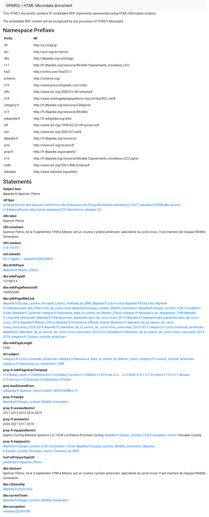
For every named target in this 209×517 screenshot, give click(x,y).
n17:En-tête (153, 375)
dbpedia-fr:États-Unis (140, 303)
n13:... (117, 375)
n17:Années (181, 375)
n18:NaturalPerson (16, 210)
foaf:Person (52, 205)
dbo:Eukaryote (71, 205)
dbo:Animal (172, 205)
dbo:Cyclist (38, 210)
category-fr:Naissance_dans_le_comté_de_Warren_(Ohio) (81, 313)
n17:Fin (167, 375)
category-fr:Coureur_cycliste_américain (38, 337)
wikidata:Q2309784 (16, 511)
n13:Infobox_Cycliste (65, 375)
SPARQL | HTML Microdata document (39, 5)
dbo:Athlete (105, 205)
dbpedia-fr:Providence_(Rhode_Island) (82, 322)
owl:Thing (89, 205)
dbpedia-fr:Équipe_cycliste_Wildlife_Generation (105, 308)
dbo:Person (76, 210)
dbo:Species (34, 205)
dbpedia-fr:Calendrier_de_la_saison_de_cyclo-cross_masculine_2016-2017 (96, 327)
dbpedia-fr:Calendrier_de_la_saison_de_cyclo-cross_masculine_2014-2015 (55, 332)
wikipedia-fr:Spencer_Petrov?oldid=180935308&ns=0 (40, 391)
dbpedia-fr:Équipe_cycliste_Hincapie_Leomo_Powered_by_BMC (47, 303)
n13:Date (64, 379)
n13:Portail (104, 375)
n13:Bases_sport (15, 375)
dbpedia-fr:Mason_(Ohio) (20, 270)
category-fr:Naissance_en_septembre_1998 (152, 313)
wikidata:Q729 (56, 210)
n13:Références (38, 375)
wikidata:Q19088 (152, 205)
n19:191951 (11, 248)
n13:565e (128, 375)
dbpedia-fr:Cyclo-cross (108, 303)
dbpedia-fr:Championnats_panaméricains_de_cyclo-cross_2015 (81, 318)
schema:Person (14, 205)
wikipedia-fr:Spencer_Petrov (22, 462)
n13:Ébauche (29, 379)
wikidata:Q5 (92, 210)
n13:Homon (11, 379)
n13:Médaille (48, 379)
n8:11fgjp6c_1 (13, 259)
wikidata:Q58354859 (38, 259)
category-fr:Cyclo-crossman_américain (176, 327)
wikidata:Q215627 (126, 205)
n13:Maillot (88, 375)
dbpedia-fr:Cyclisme (26, 313)
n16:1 (140, 375)
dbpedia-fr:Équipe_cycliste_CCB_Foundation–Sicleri (140, 435)
